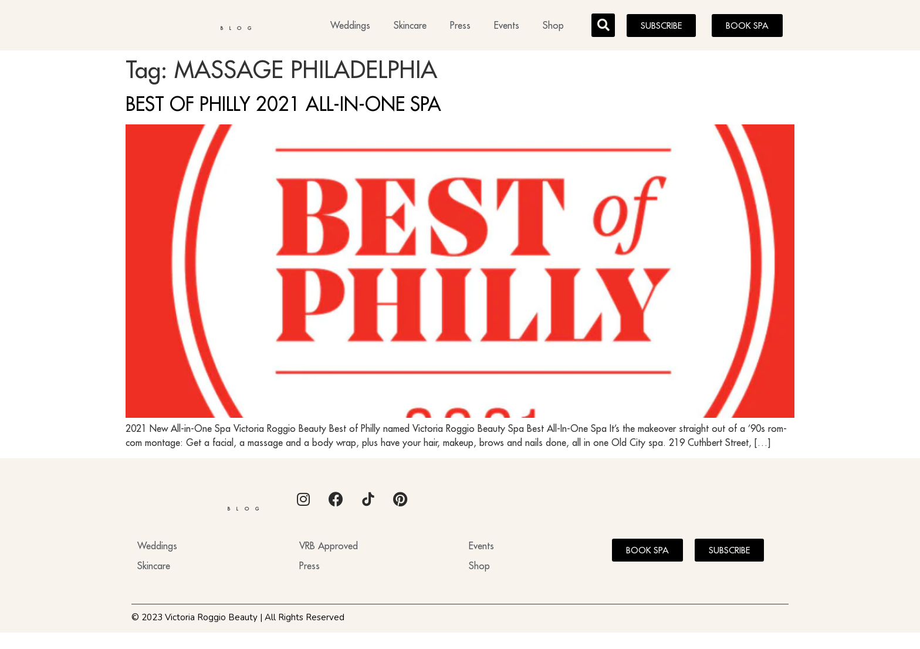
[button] (603, 27)
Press (460, 27)
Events (506, 27)
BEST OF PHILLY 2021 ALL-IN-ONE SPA (283, 107)
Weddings (350, 27)
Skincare (410, 27)
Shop (553, 27)
